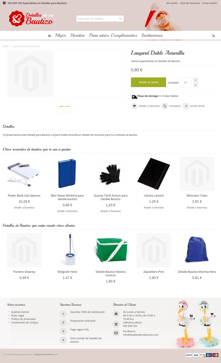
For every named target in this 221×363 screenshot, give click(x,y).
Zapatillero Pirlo (153, 272)
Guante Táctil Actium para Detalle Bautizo (111, 197)
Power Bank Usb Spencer (24, 195)
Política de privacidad (23, 319)
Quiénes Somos (20, 312)
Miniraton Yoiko (197, 195)
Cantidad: (173, 82)
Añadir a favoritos (24, 207)
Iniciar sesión (209, 3)
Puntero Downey (24, 272)
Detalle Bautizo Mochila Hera (197, 272)
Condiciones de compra (24, 322)
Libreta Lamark (154, 195)
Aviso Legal (17, 315)
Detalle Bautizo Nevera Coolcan (111, 273)
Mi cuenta (172, 3)
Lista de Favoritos (190, 3)
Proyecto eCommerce (43, 354)
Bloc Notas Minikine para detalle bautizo (67, 197)
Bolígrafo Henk (67, 272)
